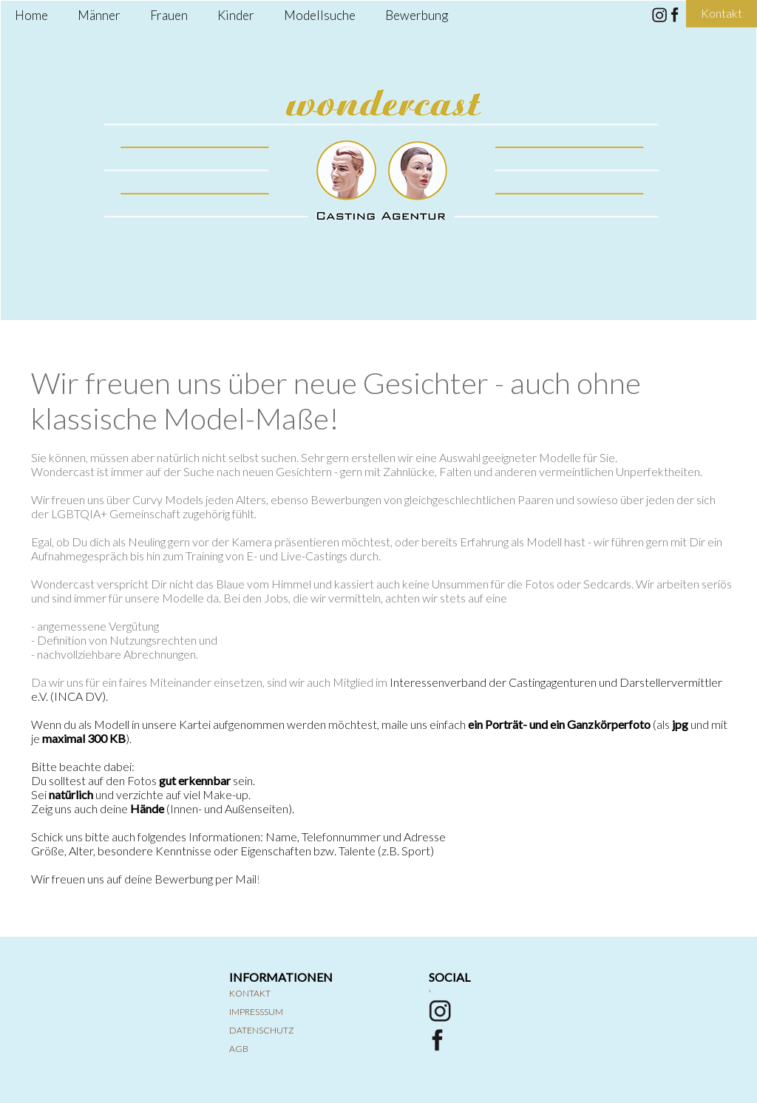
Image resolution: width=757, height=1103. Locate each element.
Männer (99, 15)
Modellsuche (320, 15)
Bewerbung (416, 15)
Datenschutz (261, 1030)
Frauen (169, 15)
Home (31, 15)
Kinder (235, 15)
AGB (238, 1048)
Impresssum (256, 1011)
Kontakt (250, 993)
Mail (246, 879)
